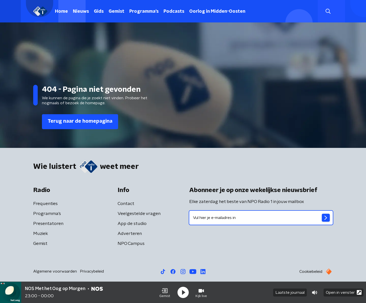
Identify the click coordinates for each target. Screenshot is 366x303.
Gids (99, 11)
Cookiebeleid (310, 272)
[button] (165, 293)
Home (61, 11)
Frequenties (45, 204)
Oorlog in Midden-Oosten (217, 11)
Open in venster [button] (344, 292)
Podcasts (174, 11)
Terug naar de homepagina (80, 121)
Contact (126, 204)
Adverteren (130, 233)
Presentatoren (48, 223)
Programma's (144, 11)
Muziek (40, 233)
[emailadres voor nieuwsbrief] (261, 218)
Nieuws (81, 11)
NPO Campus (131, 243)
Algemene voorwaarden (55, 271)
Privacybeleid (92, 271)
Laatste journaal (290, 293)
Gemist (116, 11)
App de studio (132, 223)
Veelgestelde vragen (139, 213)
